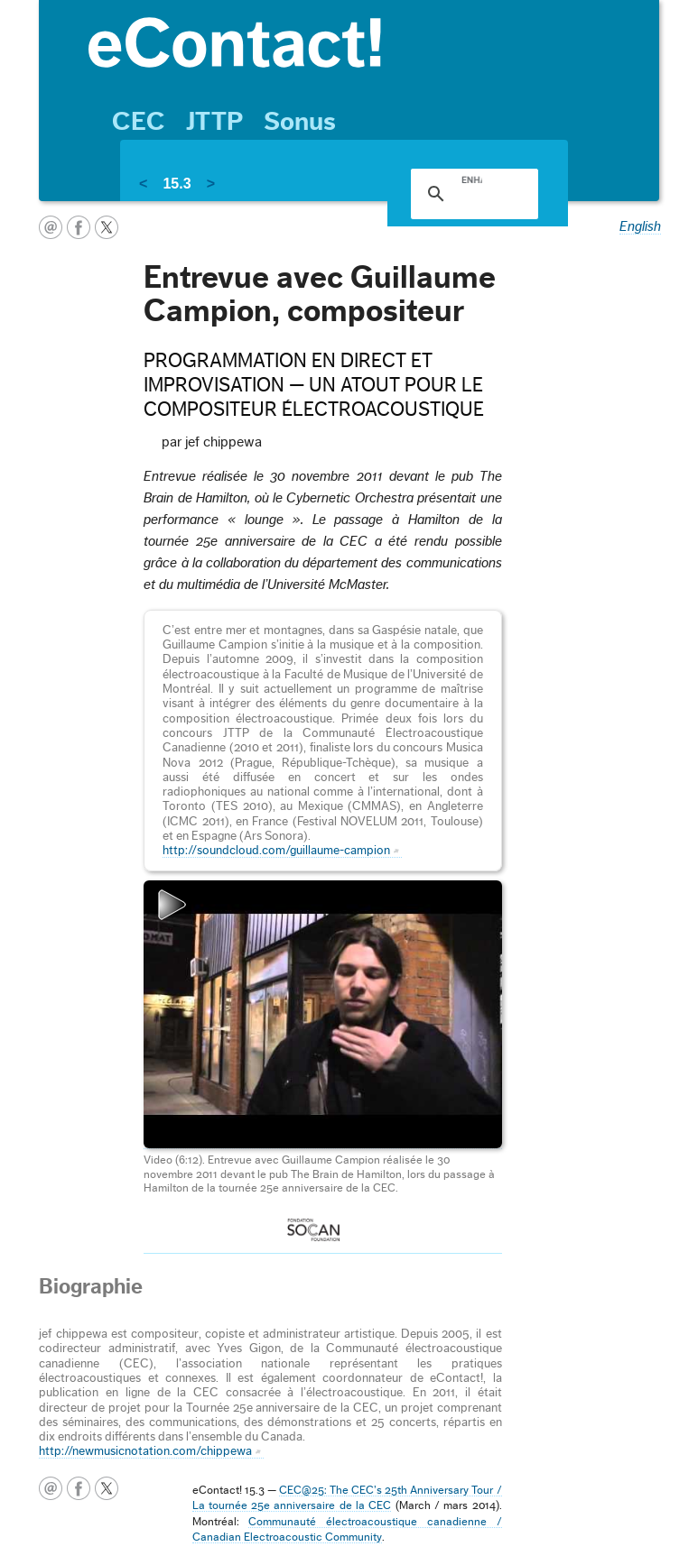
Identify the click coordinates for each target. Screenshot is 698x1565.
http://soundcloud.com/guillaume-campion (276, 850)
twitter (106, 227)
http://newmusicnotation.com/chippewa (145, 1451)
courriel (50, 227)
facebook (78, 227)
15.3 (177, 183)
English (640, 226)
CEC (138, 121)
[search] (471, 179)
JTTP (214, 121)
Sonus (300, 121)
